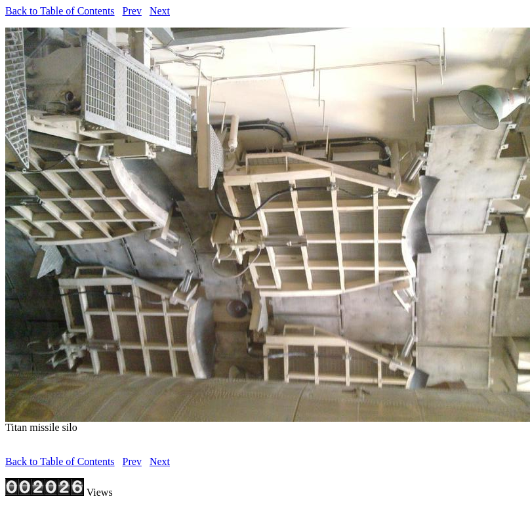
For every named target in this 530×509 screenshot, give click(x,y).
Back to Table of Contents (60, 10)
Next (160, 10)
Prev (132, 10)
